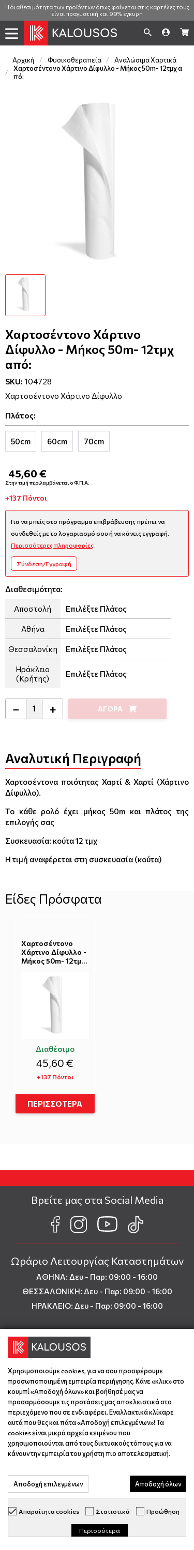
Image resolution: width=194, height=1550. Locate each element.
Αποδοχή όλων (158, 1484)
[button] (12, 33)
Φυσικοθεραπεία (74, 60)
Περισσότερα (99, 1530)
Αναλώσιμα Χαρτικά (145, 60)
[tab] (20, 441)
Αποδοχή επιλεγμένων (48, 1484)
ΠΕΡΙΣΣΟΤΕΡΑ (54, 1103)
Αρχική (23, 60)
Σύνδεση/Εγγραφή (44, 563)
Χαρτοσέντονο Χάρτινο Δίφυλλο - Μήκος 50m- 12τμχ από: (53, 953)
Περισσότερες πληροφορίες (52, 545)
